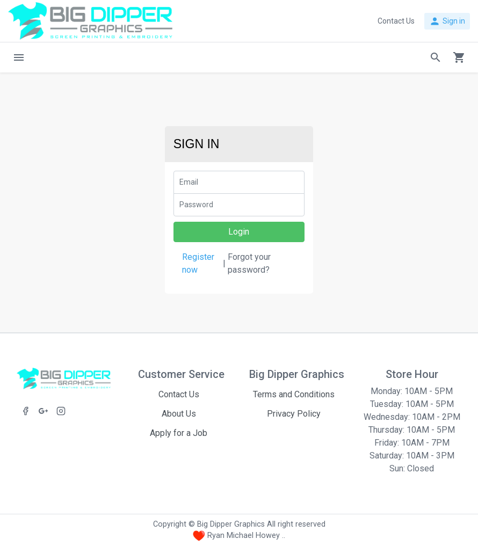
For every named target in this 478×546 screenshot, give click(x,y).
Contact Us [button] (396, 21)
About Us (179, 414)
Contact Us (178, 394)
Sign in (447, 21)
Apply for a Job (178, 433)
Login (238, 232)
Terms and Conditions (294, 394)
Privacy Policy (294, 414)
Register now (198, 263)
